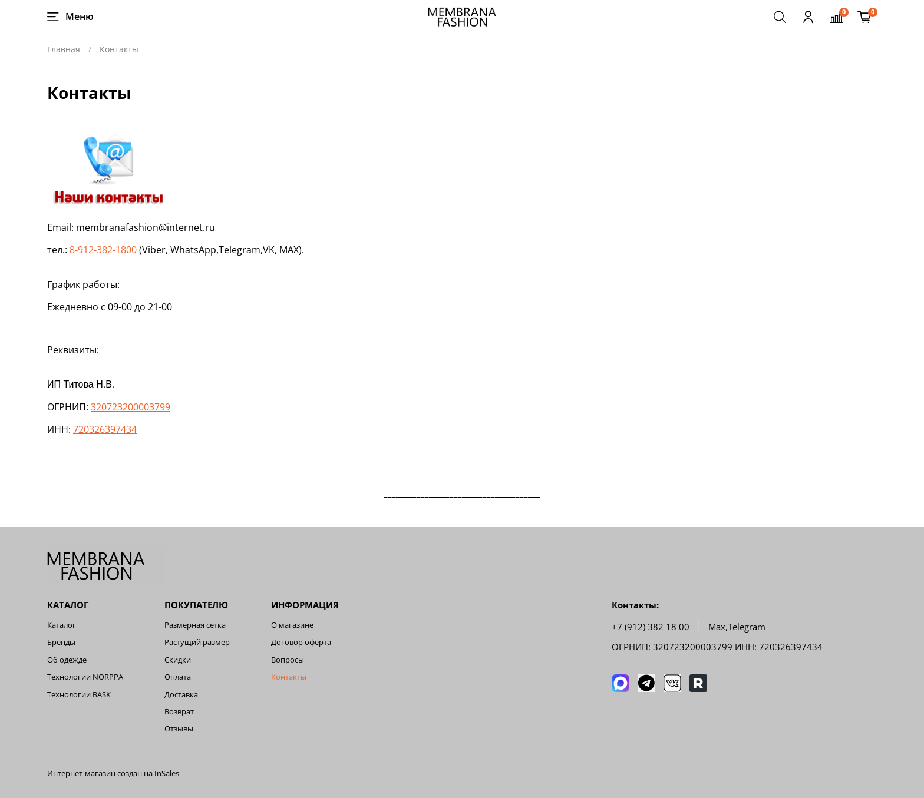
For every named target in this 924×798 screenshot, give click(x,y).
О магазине (292, 625)
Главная (63, 49)
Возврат (179, 712)
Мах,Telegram (736, 627)
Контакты (288, 677)
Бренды (61, 642)
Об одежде (67, 660)
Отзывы (178, 729)
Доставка (181, 695)
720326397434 (105, 429)
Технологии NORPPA (85, 677)
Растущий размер (197, 642)
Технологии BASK (79, 695)
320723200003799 (130, 406)
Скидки (177, 660)
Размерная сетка (195, 625)
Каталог (61, 625)
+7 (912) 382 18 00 (650, 627)
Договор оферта (301, 642)
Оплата (177, 677)
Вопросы (287, 660)
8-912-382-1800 (103, 249)
